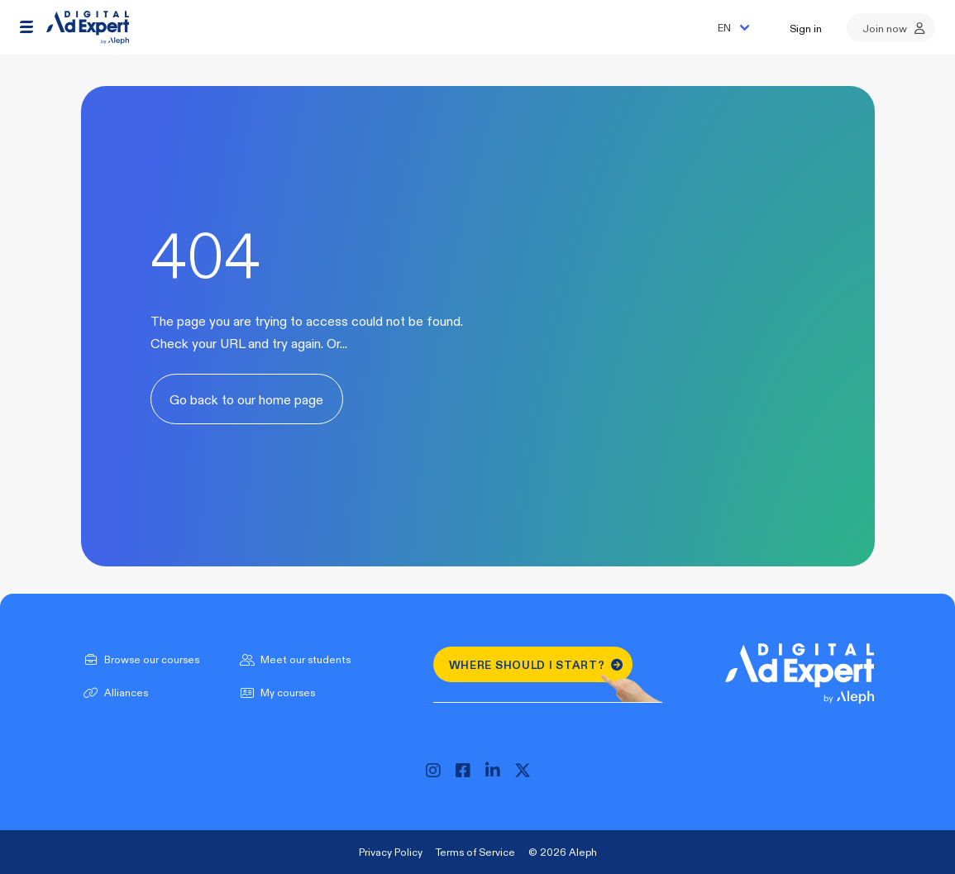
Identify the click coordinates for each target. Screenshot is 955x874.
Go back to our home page (246, 398)
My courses (276, 692)
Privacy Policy (391, 851)
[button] (26, 27)
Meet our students (294, 659)
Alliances (114, 692)
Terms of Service (475, 851)
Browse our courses (140, 659)
